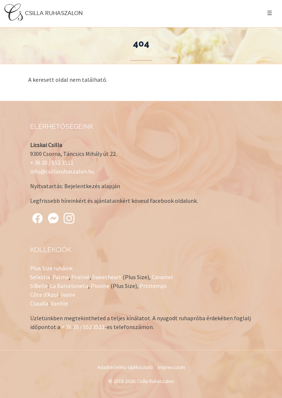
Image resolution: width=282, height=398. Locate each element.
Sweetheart (107, 277)
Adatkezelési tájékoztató (125, 367)
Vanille (59, 303)
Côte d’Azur (44, 294)
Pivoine (100, 285)
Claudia (39, 303)
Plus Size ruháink (51, 268)
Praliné (80, 277)
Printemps (153, 285)
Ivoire (68, 294)
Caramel (162, 277)
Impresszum (171, 367)
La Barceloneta (69, 285)
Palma (61, 277)
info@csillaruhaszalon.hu (62, 171)
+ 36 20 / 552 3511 (51, 162)
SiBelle (39, 285)
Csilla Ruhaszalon (44, 13)
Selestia (40, 277)
